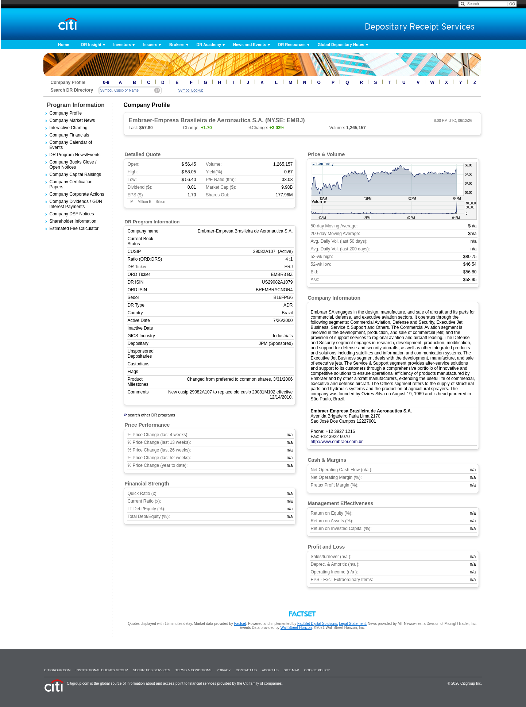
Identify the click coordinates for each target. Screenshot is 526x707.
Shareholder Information (73, 221)
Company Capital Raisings (75, 174)
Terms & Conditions (193, 670)
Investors (122, 44)
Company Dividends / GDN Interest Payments (76, 204)
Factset (240, 624)
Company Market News (72, 120)
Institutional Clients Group (102, 670)
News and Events (249, 44)
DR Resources (292, 44)
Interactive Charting (69, 127)
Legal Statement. (353, 624)
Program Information (76, 105)
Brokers (177, 44)
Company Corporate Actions (77, 194)
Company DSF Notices (72, 213)
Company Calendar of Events (71, 145)
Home (63, 44)
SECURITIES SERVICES (151, 670)
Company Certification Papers (71, 184)
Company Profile (66, 113)
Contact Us (246, 670)
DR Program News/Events (75, 154)
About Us (270, 670)
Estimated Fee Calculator (74, 228)
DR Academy (209, 44)
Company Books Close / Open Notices (73, 165)
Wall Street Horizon (296, 628)
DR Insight (91, 44)
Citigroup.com (57, 670)
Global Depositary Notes (341, 44)
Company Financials (69, 135)
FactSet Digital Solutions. (317, 624)
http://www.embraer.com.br (337, 441)
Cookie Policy (317, 670)
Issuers (150, 44)
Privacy (223, 670)
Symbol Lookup (191, 90)
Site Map (291, 670)
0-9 (106, 82)
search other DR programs (151, 415)
